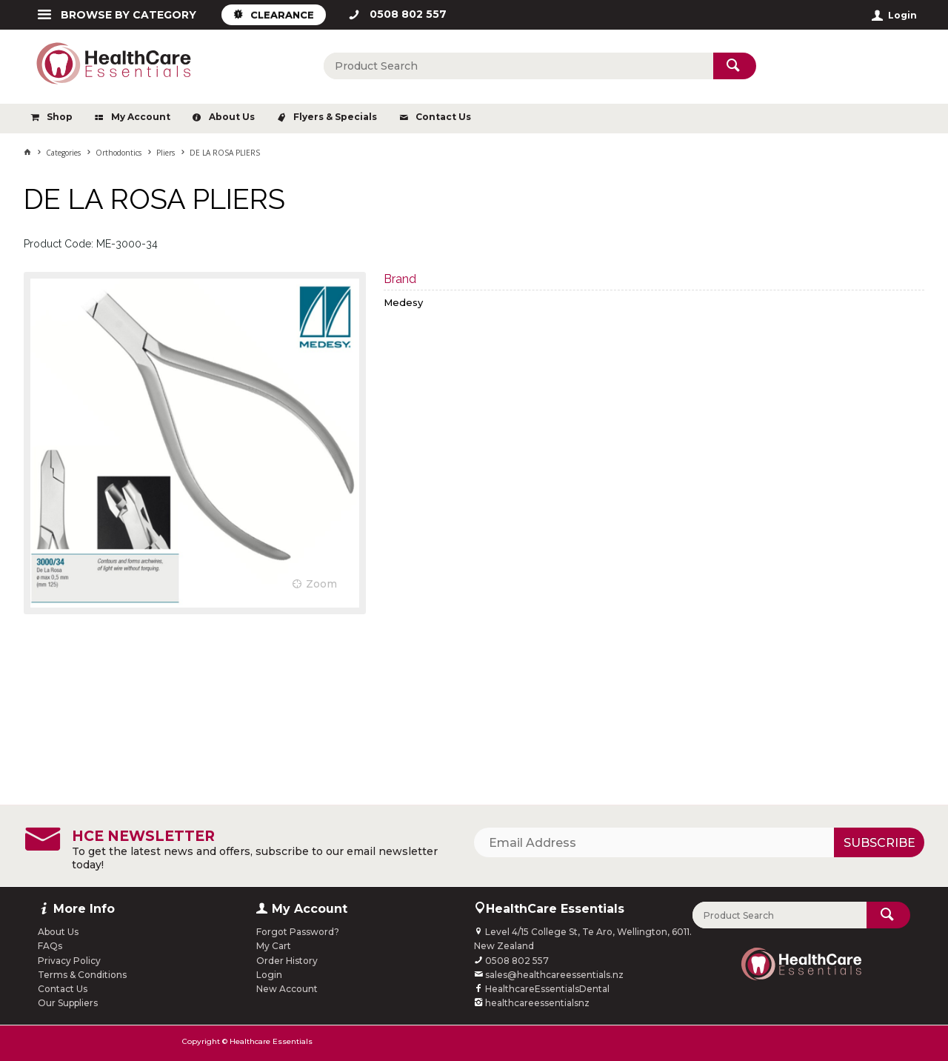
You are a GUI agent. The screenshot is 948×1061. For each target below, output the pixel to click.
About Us (232, 116)
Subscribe (879, 843)
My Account (140, 116)
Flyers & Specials (335, 116)
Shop (60, 116)
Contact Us (443, 116)
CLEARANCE (282, 15)
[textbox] (518, 66)
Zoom (321, 584)
